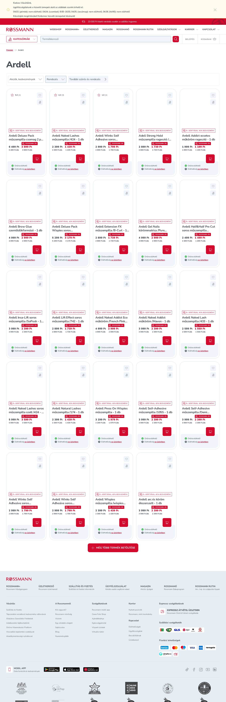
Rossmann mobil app (101, 610)
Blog (57, 632)
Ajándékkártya (98, 618)
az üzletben (30, 169)
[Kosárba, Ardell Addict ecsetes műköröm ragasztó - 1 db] (210, 159)
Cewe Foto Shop (99, 614)
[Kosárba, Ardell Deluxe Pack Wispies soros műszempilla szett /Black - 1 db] (80, 250)
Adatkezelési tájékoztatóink (17, 623)
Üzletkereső (134, 640)
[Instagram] (201, 670)
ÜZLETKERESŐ (91, 29)
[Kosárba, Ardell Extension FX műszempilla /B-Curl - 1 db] (124, 250)
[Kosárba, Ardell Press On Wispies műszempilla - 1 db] (124, 432)
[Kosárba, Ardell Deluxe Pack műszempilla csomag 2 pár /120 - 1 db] (37, 159)
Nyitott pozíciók (135, 610)
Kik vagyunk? (60, 610)
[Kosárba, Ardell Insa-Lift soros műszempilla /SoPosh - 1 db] (37, 341)
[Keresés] (176, 39)
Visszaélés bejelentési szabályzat (20, 632)
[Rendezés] (55, 79)
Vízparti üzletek (98, 627)
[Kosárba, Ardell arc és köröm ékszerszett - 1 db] (167, 522)
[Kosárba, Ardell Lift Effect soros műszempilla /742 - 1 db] (80, 341)
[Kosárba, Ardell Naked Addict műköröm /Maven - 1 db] (167, 341)
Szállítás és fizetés (14, 610)
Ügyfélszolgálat (135, 631)
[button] (169, 29)
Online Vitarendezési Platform (19, 627)
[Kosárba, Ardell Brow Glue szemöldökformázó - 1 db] (37, 250)
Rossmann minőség (63, 614)
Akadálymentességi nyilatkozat (19, 636)
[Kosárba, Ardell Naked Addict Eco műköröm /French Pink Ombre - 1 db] (124, 341)
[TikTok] (187, 670)
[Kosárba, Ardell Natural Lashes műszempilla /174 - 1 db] (80, 432)
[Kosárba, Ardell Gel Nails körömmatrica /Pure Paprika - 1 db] (167, 250)
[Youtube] (208, 670)
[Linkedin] (215, 669)
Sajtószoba (60, 627)
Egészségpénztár (99, 623)
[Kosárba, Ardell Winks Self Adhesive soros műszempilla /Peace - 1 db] (80, 522)
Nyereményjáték (62, 636)
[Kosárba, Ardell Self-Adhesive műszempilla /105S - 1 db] (167, 432)
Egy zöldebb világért (64, 623)
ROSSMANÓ (122, 29)
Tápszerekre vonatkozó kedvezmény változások (26, 614)
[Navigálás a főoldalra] (19, 30)
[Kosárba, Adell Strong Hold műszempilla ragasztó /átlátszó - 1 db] (167, 159)
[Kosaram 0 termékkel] (209, 39)
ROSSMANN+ (72, 29)
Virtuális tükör (98, 632)
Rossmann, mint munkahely (140, 614)
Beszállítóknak (135, 635)
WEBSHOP (55, 29)
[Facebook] (194, 670)
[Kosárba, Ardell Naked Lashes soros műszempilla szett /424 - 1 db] (37, 432)
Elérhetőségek (135, 627)
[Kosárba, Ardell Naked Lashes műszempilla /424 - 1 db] (80, 159)
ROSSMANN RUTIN (143, 29)
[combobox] (105, 39)
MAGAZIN (107, 29)
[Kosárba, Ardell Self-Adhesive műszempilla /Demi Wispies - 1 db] (210, 432)
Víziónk (58, 618)
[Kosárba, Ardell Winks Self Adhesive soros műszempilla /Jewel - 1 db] (37, 522)
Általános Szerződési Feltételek (19, 618)
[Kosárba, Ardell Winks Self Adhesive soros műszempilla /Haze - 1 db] (124, 159)
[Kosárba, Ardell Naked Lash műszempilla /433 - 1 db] (210, 341)
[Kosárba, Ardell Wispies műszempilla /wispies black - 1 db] (124, 522)
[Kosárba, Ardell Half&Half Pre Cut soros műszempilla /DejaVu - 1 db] (210, 250)
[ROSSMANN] (18, 579)
